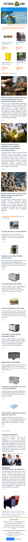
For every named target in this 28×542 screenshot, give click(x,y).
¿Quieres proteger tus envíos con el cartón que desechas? (13, 511)
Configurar (18, 539)
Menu (4, 9)
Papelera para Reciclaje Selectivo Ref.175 (7, 43)
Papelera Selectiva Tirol (20, 63)
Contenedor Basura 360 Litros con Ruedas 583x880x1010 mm (7, 63)
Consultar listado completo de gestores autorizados (13, 453)
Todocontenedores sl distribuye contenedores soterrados (13, 512)
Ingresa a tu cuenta (17, 24)
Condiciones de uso (16, 535)
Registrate (24, 24)
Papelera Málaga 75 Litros (20, 43)
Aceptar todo (10, 539)
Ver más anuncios (6, 430)
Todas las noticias (13, 73)
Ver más (2, 120)
